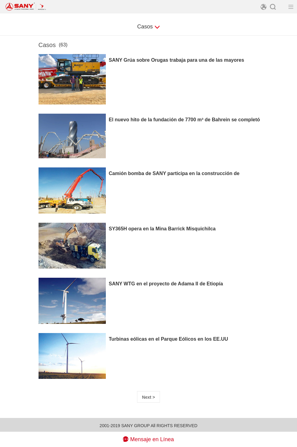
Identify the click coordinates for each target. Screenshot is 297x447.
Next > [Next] (148, 397)
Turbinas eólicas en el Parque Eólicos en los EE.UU (168, 339)
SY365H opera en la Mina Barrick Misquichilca (162, 228)
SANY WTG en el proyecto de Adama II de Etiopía (166, 283)
